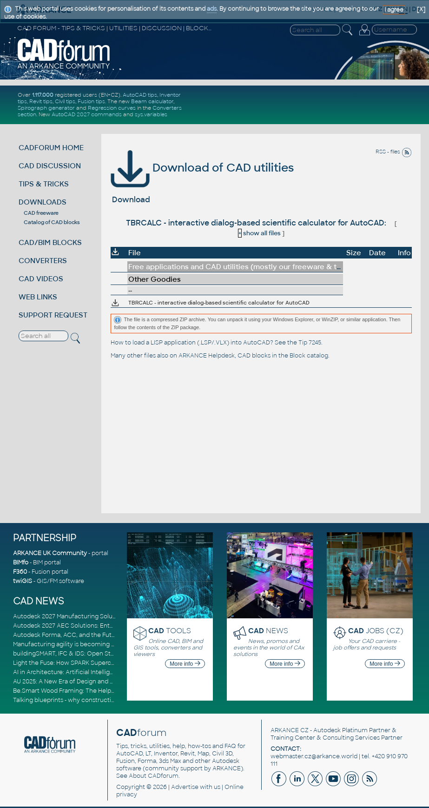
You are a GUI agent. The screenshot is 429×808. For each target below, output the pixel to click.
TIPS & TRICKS (44, 183)
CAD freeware (41, 213)
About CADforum (153, 776)
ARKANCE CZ (290, 730)
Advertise (184, 787)
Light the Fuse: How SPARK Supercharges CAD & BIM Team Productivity (114, 663)
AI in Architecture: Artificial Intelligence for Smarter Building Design (108, 672)
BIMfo (20, 562)
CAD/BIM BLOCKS (50, 242)
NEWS (268, 630)
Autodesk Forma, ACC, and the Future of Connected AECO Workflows (113, 635)
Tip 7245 (309, 342)
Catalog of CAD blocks (52, 222)
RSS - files (394, 151)
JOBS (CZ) (375, 630)
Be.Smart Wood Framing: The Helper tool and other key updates (104, 691)
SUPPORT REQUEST (53, 315)
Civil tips (65, 101)
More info (185, 664)
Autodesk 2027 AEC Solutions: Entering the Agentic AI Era (95, 625)
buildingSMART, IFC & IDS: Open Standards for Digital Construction (107, 653)
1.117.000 (42, 95)
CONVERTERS (43, 260)
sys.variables (151, 114)
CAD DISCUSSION (50, 165)
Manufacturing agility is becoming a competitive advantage (98, 644)
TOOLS (169, 630)
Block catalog (309, 355)
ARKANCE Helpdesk (206, 355)
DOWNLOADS (42, 202)
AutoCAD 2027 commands (87, 114)
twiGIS (22, 581)
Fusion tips (91, 101)
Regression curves (112, 108)
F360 (20, 572)
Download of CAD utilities (202, 167)
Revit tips (41, 101)
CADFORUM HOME (51, 147)
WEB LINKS (38, 296)
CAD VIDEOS (41, 278)
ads (212, 9)
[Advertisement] (309, 105)
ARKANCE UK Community (50, 553)
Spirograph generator (46, 108)
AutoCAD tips (140, 95)
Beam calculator (152, 101)
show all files (259, 233)
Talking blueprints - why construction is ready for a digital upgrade (106, 700)
